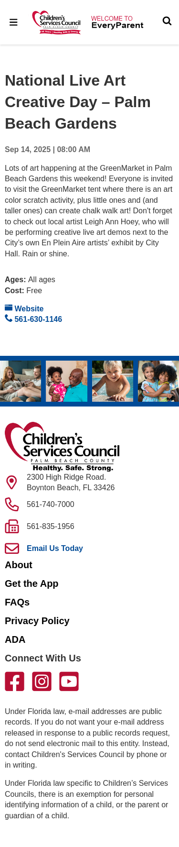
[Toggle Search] (167, 22)
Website (24, 308)
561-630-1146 (33, 318)
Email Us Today (55, 548)
